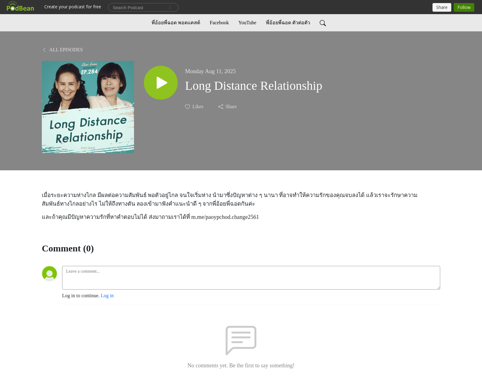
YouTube (247, 22)
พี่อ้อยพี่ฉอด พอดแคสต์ (176, 22)
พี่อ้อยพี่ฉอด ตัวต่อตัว (288, 22)
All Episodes (62, 49)
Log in (107, 295)
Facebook (219, 22)
